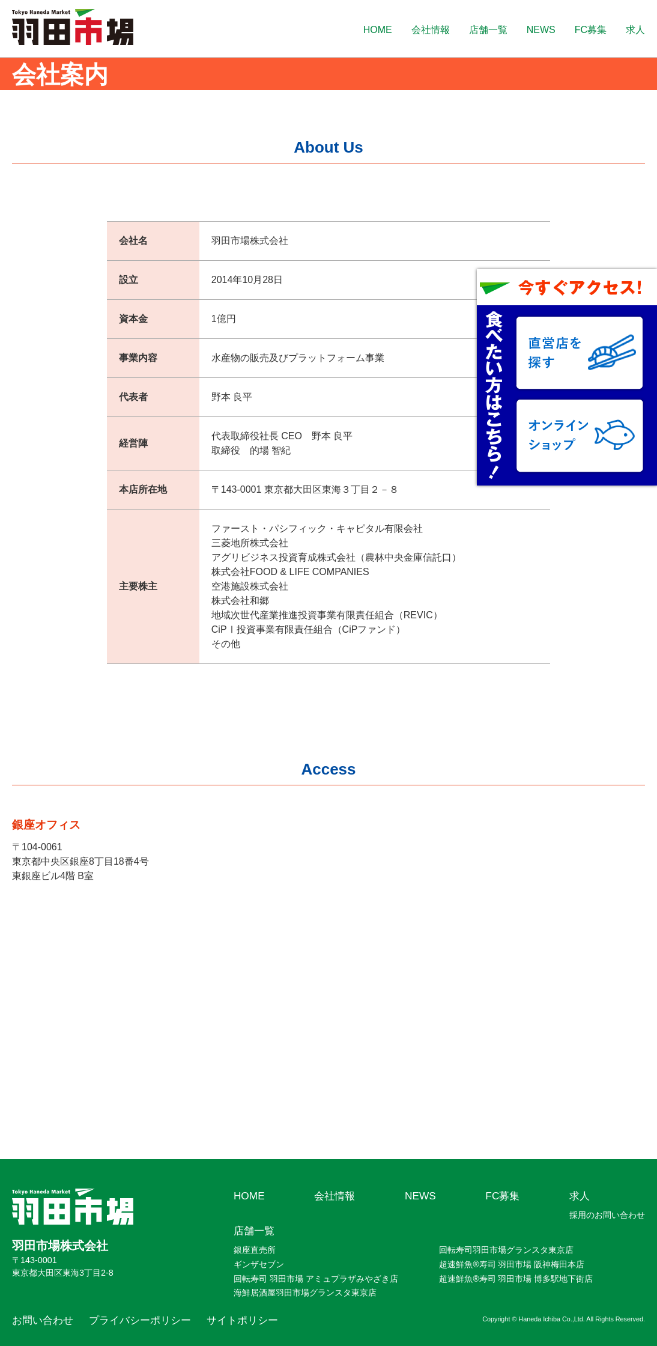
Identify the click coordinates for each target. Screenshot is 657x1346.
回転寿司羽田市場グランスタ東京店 (506, 1250)
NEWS (541, 30)
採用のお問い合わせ (607, 1215)
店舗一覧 (488, 30)
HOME (377, 30)
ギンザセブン (259, 1264)
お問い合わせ (42, 1320)
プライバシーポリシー (140, 1320)
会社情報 (430, 30)
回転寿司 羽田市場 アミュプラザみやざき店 (316, 1279)
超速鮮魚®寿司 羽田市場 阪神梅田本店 (511, 1264)
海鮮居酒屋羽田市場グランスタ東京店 (305, 1292)
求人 (635, 30)
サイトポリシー (242, 1320)
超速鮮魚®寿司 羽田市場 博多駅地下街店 (516, 1279)
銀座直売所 (255, 1250)
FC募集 (591, 30)
